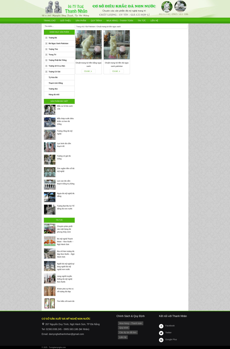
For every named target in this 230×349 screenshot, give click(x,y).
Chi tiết (87, 71)
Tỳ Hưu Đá (53, 77)
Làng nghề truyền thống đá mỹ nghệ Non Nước (64, 279)
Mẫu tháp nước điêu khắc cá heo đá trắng (65, 121)
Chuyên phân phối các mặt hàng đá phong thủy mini (64, 229)
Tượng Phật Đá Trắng (58, 60)
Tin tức (142, 20)
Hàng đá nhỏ (54, 95)
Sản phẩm (81, 20)
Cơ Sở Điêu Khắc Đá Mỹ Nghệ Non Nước (115, 9)
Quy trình (96, 20)
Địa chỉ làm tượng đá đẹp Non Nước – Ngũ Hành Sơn (66, 254)
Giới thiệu (65, 20)
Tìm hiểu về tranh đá (65, 301)
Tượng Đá (53, 38)
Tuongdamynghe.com (57, 347)
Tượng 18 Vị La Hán (57, 66)
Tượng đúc (53, 89)
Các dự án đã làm (127, 332)
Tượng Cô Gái (54, 72)
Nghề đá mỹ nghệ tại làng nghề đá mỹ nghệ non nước (65, 266)
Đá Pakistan (90, 27)
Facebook (170, 325)
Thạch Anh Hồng (56, 83)
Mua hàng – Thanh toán (119, 20)
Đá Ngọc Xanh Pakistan (58, 43)
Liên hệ (154, 20)
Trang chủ (49, 20)
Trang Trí (52, 55)
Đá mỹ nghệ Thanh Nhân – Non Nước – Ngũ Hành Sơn (65, 241)
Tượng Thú (53, 49)
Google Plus (171, 339)
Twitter (168, 332)
